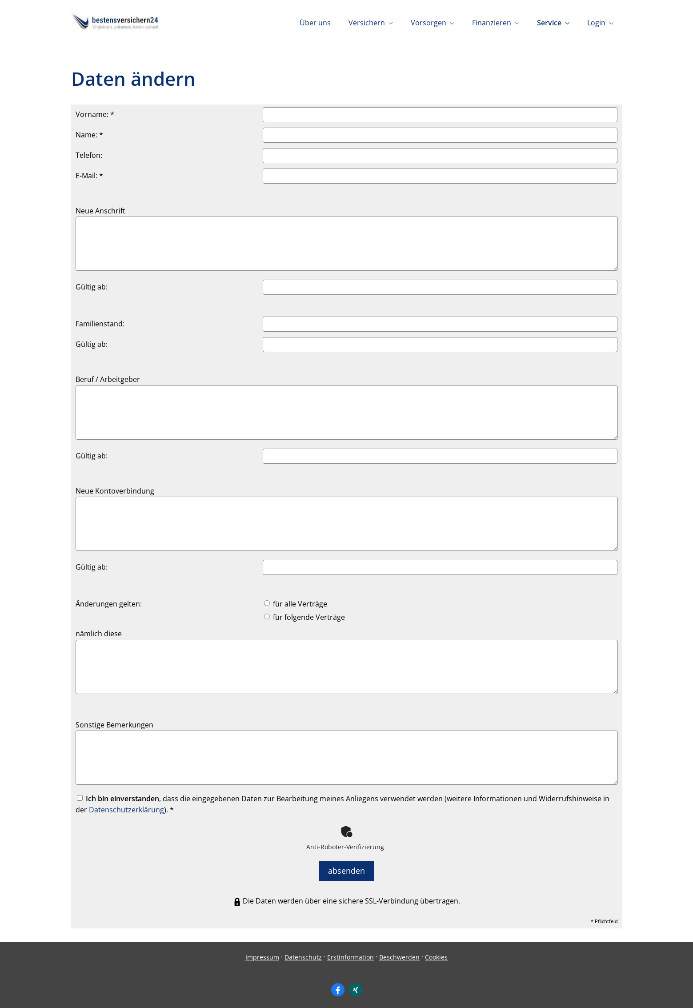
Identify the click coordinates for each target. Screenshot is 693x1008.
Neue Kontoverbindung (115, 491)
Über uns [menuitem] (315, 23)
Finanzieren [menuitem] (491, 23)
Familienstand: (100, 324)
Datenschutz (303, 953)
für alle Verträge (295, 604)
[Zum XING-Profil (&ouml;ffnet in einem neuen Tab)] (355, 986)
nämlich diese (99, 634)
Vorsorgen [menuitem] (428, 23)
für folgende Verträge (304, 617)
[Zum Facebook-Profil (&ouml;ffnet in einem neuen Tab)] (337, 986)
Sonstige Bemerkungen (114, 725)
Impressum (262, 953)
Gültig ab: (92, 287)
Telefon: (89, 155)
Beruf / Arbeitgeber (108, 379)
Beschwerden (399, 953)
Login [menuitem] (596, 23)
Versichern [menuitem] (367, 23)
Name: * (89, 135)
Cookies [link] (436, 953)
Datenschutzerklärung (126, 810)
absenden (346, 869)
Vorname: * (95, 114)
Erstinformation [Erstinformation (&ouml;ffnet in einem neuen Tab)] (350, 953)
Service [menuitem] (549, 23)
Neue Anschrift (100, 211)
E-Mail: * (89, 176)
